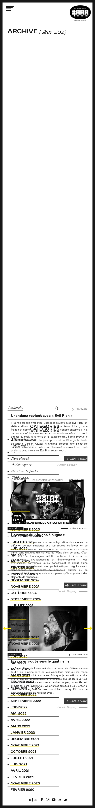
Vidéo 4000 (77, 409)
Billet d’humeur (74, 528)
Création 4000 (75, 654)
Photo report (19, 465)
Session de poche (23, 471)
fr (29, 799)
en (35, 799)
